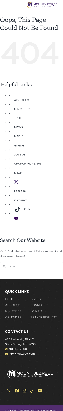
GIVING (19, 145)
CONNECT (38, 304)
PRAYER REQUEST (44, 317)
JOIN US (20, 154)
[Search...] (31, 266)
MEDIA (19, 136)
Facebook (20, 190)
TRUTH (19, 118)
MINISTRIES (22, 109)
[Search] (4, 266)
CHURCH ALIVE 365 (27, 163)
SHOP (18, 172)
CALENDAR (13, 317)
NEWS (18, 127)
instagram (20, 199)
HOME (9, 298)
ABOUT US (21, 100)
